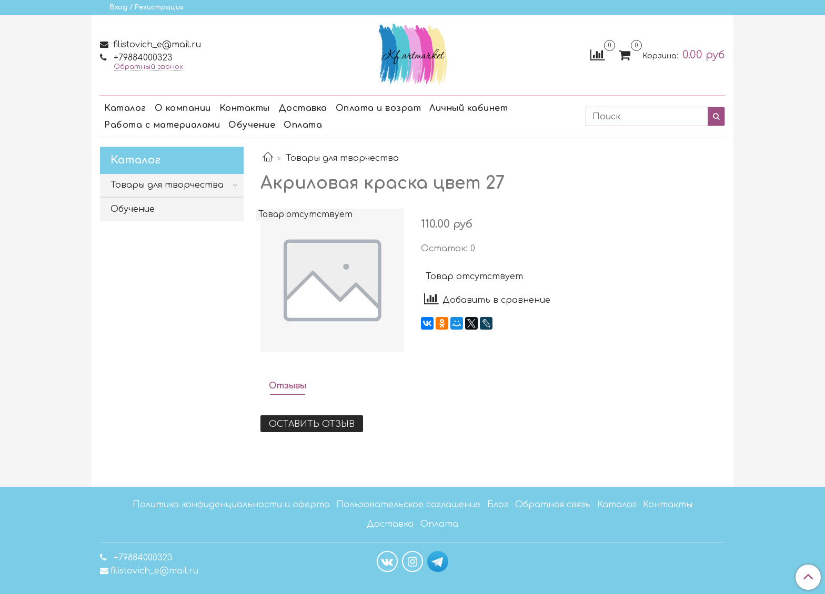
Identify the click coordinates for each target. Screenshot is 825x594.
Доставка (302, 108)
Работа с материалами (162, 125)
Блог (497, 504)
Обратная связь (552, 504)
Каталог (125, 108)
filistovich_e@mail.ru (155, 44)
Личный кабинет (468, 108)
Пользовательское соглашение (408, 504)
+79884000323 (142, 58)
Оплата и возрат (378, 108)
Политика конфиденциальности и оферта (231, 504)
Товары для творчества (342, 158)
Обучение (251, 125)
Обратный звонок (148, 67)
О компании (183, 108)
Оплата (303, 125)
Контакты (244, 108)
